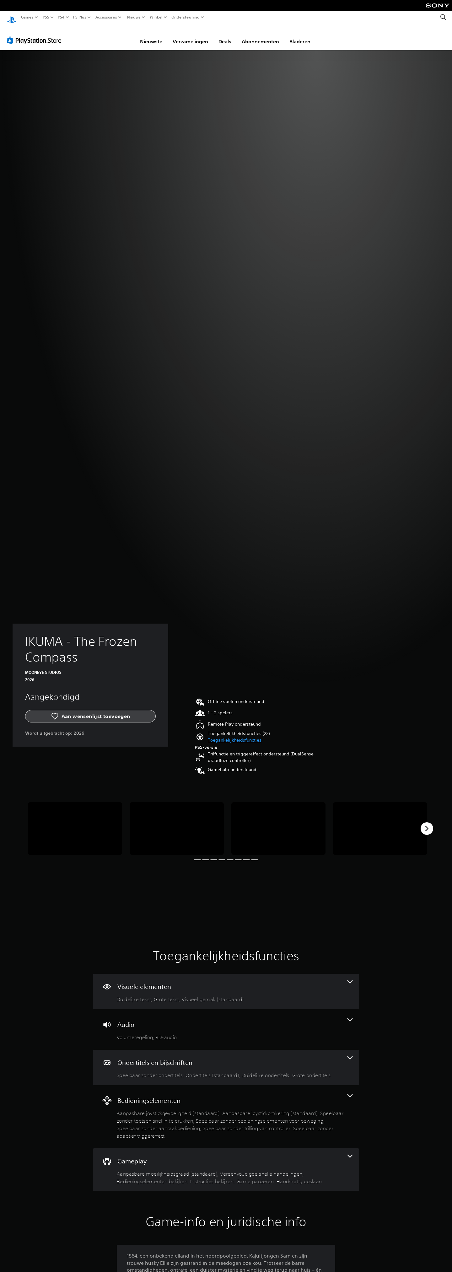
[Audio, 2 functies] (226, 1023)
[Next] (427, 822)
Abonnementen (260, 35)
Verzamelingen (190, 35)
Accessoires (106, 17)
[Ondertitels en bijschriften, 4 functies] (226, 1061)
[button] (234, 734)
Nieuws (134, 17)
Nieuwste (151, 35)
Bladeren (299, 35)
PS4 (61, 17)
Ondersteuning (185, 17)
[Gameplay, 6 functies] (226, 1163)
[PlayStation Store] (36, 34)
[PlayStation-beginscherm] (11, 17)
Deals (224, 35)
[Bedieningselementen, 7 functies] (226, 1111)
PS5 (46, 17)
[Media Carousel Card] (75, 822)
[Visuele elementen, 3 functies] (226, 985)
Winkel (156, 17)
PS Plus (79, 17)
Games (27, 17)
